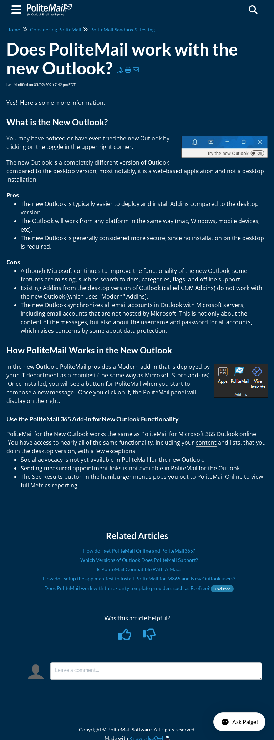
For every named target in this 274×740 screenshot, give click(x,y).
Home (13, 29)
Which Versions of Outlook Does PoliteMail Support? (139, 560)
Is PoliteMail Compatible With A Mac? (139, 569)
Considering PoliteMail (55, 29)
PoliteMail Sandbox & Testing (122, 29)
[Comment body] (156, 671)
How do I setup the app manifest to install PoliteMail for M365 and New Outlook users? (139, 578)
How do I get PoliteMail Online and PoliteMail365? (139, 551)
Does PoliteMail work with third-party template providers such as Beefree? (139, 588)
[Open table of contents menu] (18, 8)
